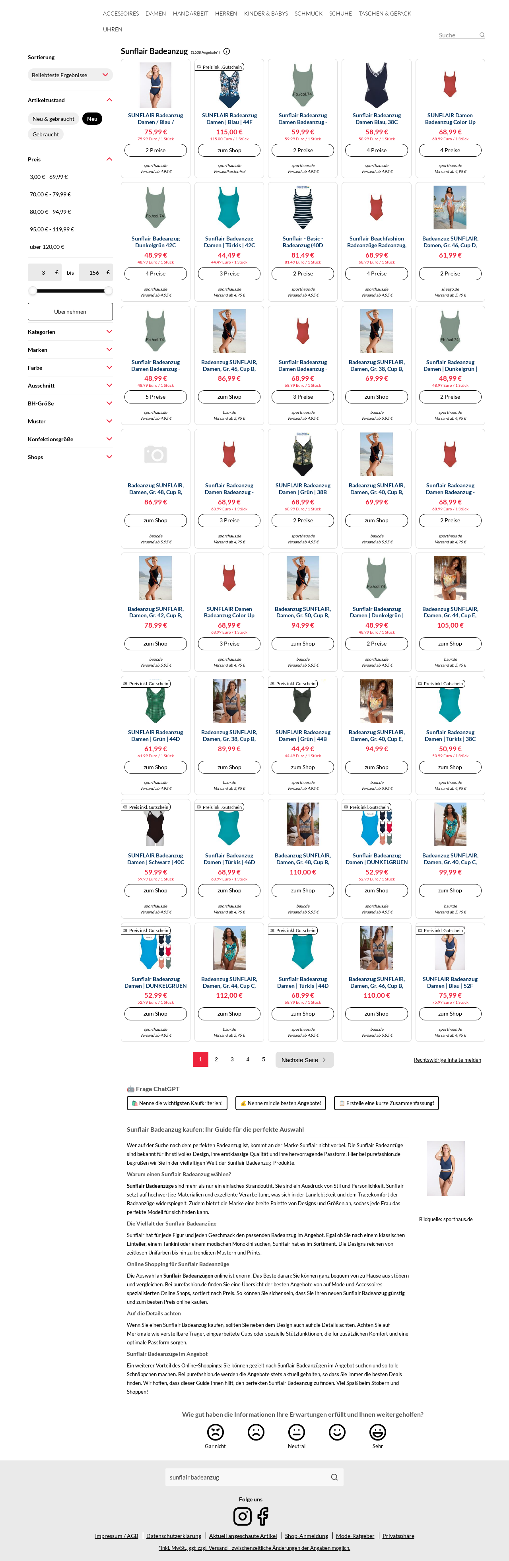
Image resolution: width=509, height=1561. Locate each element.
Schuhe (340, 13)
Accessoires (121, 13)
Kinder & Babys (266, 13)
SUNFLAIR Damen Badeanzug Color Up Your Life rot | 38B (229, 612)
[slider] (32, 290)
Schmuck (308, 13)
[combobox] (246, 1477)
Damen (156, 13)
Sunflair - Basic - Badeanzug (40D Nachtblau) (303, 242)
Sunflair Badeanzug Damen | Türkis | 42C (229, 241)
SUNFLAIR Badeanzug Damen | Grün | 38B (303, 488)
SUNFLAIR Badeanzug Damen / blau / (155, 118)
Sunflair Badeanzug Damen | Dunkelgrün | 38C (377, 612)
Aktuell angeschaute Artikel (243, 1535)
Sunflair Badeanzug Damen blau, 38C (377, 118)
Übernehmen (70, 311)
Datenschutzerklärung (173, 1535)
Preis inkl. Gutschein (222, 67)
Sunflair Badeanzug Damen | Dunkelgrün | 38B (450, 365)
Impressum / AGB (116, 1535)
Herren (226, 13)
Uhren (112, 29)
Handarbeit (190, 13)
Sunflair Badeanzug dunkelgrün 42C (156, 241)
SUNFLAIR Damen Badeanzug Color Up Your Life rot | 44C (450, 119)
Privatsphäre (398, 1535)
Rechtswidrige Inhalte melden (447, 1060)
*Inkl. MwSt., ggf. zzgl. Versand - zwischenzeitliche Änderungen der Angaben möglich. (254, 1548)
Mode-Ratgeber (355, 1535)
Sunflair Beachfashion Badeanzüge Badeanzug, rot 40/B (376, 242)
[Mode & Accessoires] (59, 28)
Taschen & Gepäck (385, 13)
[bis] (94, 272)
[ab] (43, 272)
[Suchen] (334, 1477)
